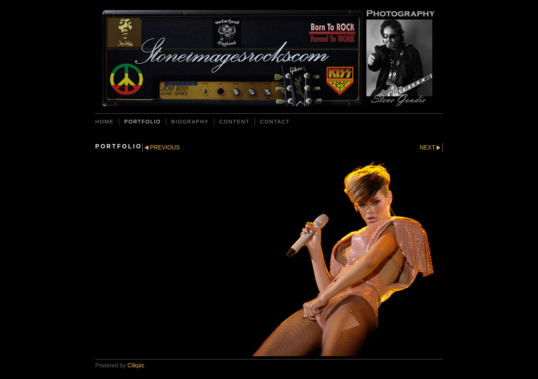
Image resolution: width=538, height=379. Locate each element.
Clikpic (135, 365)
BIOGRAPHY (190, 122)
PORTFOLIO (142, 122)
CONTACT (275, 122)
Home (104, 122)
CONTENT (234, 122)
